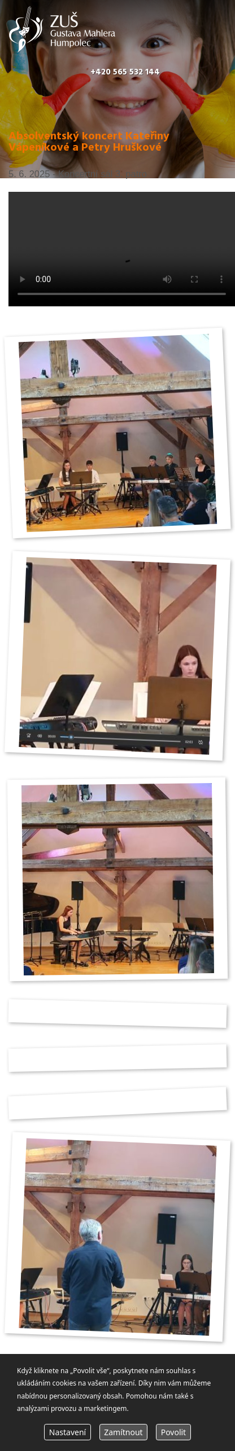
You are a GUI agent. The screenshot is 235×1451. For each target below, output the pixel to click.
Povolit (173, 1432)
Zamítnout (123, 1432)
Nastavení (67, 1432)
